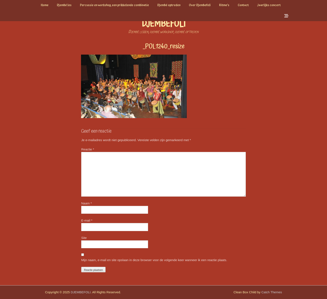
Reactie (87, 149)
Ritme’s (224, 5)
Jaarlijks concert (269, 5)
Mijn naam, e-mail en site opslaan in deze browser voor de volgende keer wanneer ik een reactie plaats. (154, 260)
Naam (86, 203)
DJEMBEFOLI (163, 24)
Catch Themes (271, 292)
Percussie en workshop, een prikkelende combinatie (114, 5)
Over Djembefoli (200, 5)
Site (84, 238)
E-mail (86, 220)
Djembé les (64, 5)
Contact (243, 5)
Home (44, 5)
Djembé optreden (168, 5)
